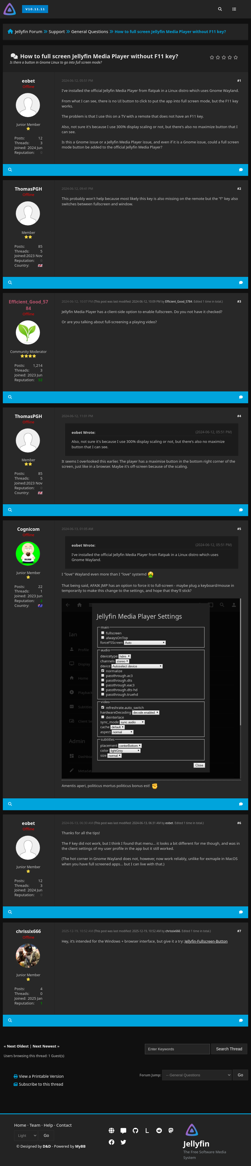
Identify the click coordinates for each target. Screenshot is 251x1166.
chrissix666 (28, 931)
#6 (239, 823)
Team (35, 1125)
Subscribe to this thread (41, 1084)
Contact (64, 1125)
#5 (239, 529)
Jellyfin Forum (28, 31)
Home (20, 1125)
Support (57, 31)
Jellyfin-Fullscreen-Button (206, 941)
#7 (239, 931)
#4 (239, 416)
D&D (47, 1146)
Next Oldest (18, 1046)
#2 (239, 188)
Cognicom (28, 529)
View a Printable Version (41, 1076)
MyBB (80, 1146)
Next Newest (44, 1046)
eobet (28, 81)
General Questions (89, 31)
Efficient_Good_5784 (178, 301)
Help (48, 1125)
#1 (239, 80)
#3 (239, 301)
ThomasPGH (28, 189)
